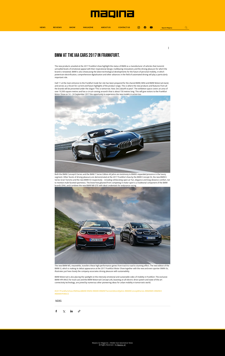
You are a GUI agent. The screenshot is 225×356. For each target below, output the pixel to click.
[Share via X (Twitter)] (63, 311)
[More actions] (168, 48)
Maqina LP (121, 345)
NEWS (58, 300)
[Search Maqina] (170, 27)
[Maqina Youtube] (151, 27)
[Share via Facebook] (56, 311)
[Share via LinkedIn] (71, 311)
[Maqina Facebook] (145, 27)
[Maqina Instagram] (138, 27)
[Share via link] (79, 311)
